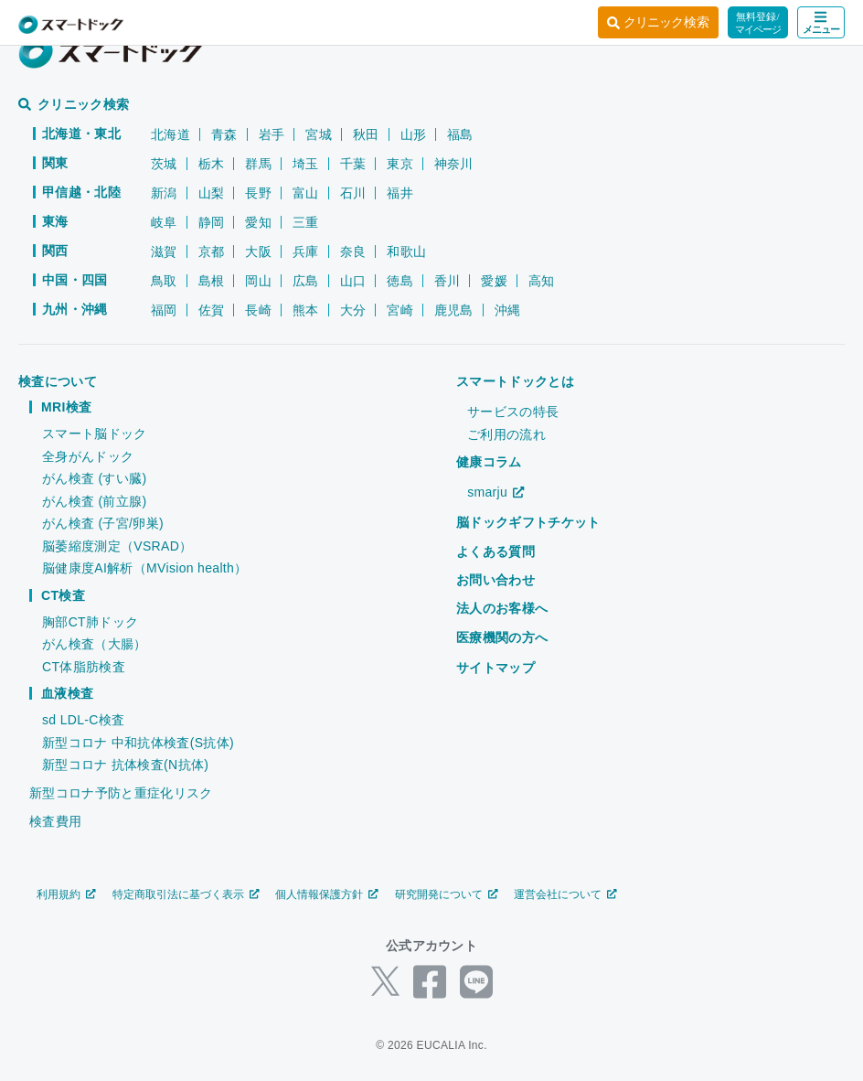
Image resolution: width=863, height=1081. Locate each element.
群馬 (258, 163)
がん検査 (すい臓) (94, 478)
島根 (211, 280)
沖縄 (508, 310)
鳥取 (164, 280)
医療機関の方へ (502, 637)
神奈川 (454, 163)
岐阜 (164, 222)
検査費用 (55, 821)
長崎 (258, 310)
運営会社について (565, 894)
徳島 (400, 280)
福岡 (164, 310)
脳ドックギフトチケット (528, 522)
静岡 (211, 222)
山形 (413, 134)
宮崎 (400, 310)
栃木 (211, 163)
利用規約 (66, 894)
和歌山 (406, 251)
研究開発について (446, 894)
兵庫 (306, 251)
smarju (495, 492)
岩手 (272, 134)
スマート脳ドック (94, 433)
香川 (447, 280)
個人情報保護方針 (326, 894)
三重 (306, 222)
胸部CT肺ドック (90, 622)
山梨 (211, 193)
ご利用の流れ (506, 434)
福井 (400, 193)
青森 (224, 134)
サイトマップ (495, 667)
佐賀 (211, 310)
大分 (353, 310)
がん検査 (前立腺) (94, 501)
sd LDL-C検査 (83, 719)
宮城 (318, 134)
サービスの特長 (513, 411)
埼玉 (306, 163)
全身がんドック (87, 456)
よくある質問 (495, 551)
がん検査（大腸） (94, 644)
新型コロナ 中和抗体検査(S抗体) (138, 742)
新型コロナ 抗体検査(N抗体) (125, 764)
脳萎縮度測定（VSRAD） (117, 546)
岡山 (258, 280)
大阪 (258, 251)
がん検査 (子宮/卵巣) (103, 523)
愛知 (258, 222)
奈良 (353, 251)
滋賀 (164, 251)
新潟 (164, 193)
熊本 (306, 310)
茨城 (164, 163)
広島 (306, 280)
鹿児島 (454, 310)
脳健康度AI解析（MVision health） (144, 568)
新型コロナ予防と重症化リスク (120, 793)
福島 (460, 134)
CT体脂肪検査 (83, 666)
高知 (541, 280)
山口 (353, 280)
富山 (306, 193)
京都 (211, 251)
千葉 (353, 163)
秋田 (366, 134)
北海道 (170, 134)
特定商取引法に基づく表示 (186, 894)
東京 (400, 163)
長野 (258, 193)
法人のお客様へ (502, 608)
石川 (353, 193)
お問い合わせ (495, 579)
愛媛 (494, 280)
